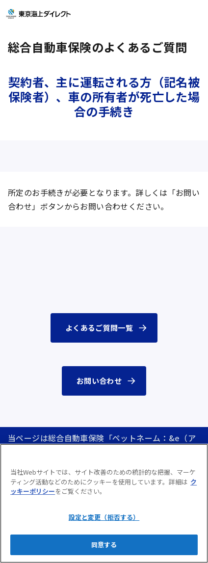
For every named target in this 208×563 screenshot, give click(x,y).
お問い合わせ (99, 380)
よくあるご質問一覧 (99, 327)
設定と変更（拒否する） (104, 517)
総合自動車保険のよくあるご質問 (97, 46)
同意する (104, 544)
